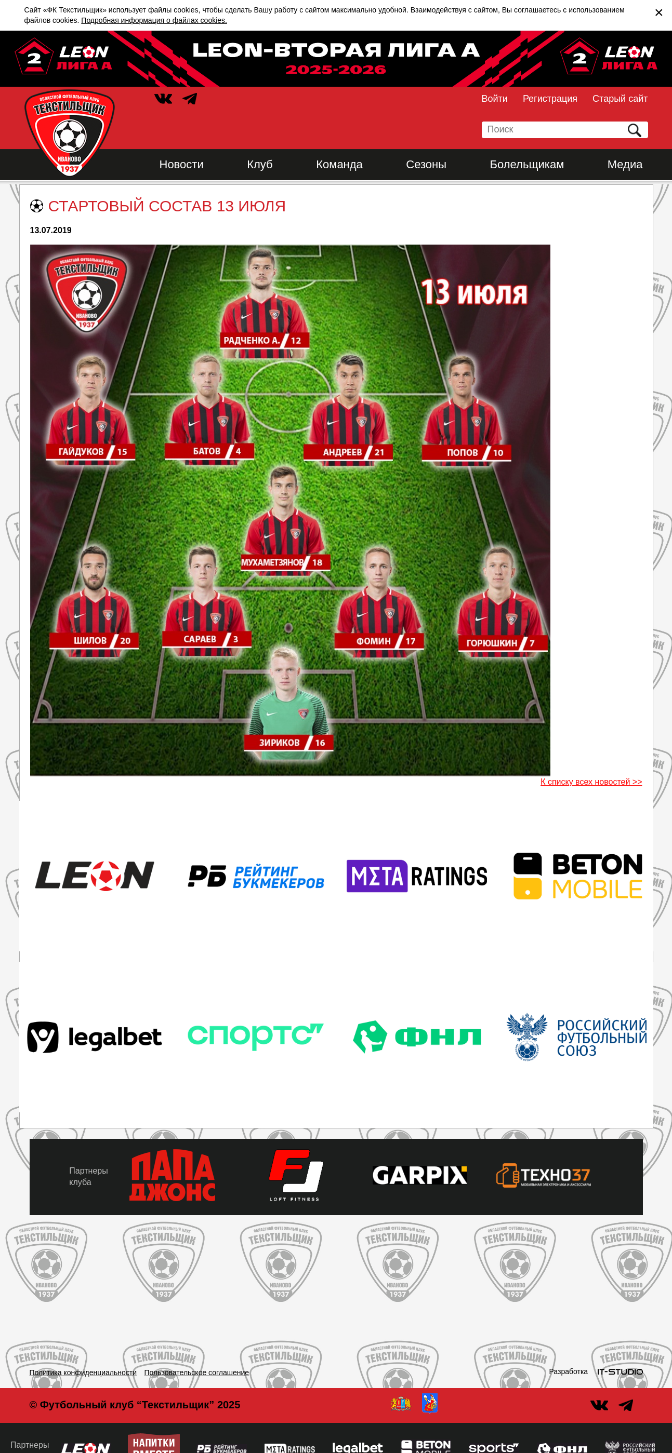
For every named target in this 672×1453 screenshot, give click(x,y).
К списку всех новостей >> (591, 781)
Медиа (625, 164)
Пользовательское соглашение (196, 1372)
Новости (182, 164)
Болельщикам (527, 164)
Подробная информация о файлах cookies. (154, 20)
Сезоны (426, 164)
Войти (495, 98)
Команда (339, 164)
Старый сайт (620, 98)
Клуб (260, 164)
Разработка (568, 1371)
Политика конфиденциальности (83, 1372)
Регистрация (550, 98)
